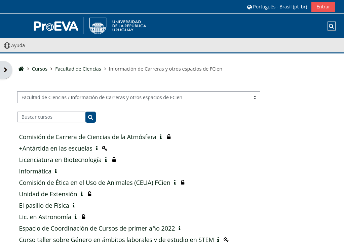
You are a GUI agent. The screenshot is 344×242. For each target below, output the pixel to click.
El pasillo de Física (44, 205)
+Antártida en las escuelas (55, 148)
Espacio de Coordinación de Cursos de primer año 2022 (97, 228)
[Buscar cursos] (51, 117)
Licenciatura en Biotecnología (60, 160)
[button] (277, 6)
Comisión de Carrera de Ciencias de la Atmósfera (87, 137)
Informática (35, 171)
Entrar (323, 6)
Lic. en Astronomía (45, 217)
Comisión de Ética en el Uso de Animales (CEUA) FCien (94, 182)
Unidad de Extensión (48, 194)
